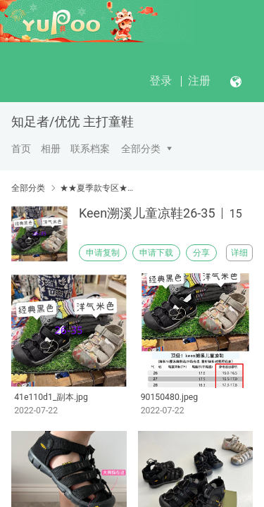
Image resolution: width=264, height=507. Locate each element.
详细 (239, 253)
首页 (21, 148)
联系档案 (90, 148)
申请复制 (103, 253)
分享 (201, 253)
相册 (51, 148)
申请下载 (156, 253)
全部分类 (141, 148)
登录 (160, 80)
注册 (199, 80)
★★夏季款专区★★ (97, 188)
